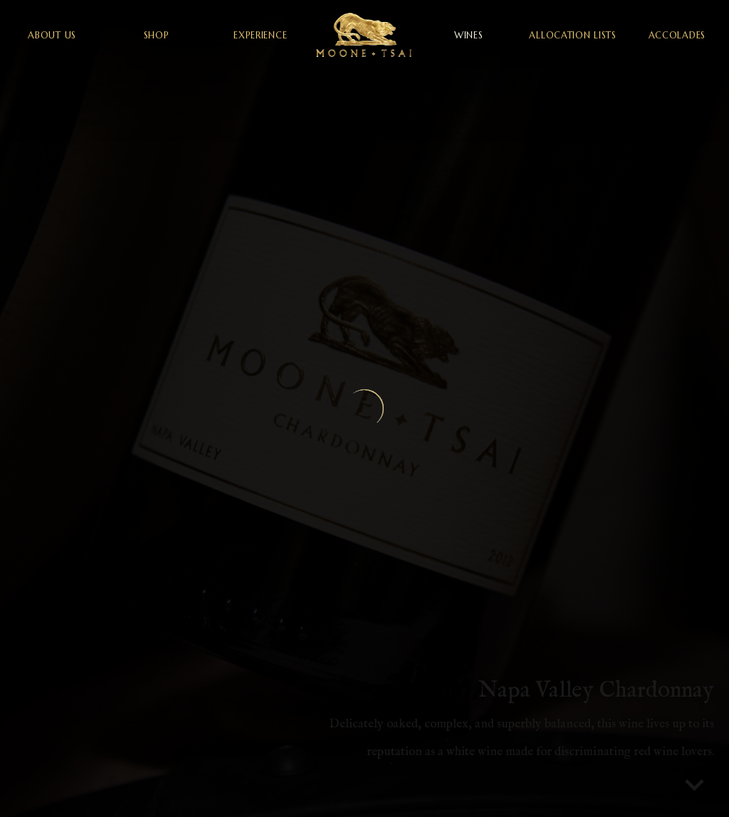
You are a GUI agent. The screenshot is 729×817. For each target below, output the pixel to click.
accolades (677, 35)
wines (468, 35)
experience (260, 35)
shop (156, 35)
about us (52, 35)
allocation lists (572, 35)
